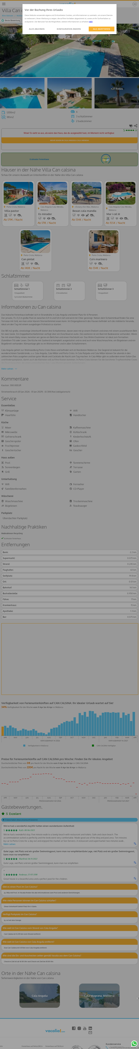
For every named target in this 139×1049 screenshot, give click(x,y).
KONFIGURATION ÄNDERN (69, 29)
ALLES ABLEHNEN (36, 29)
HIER (91, 22)
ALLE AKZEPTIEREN (101, 29)
